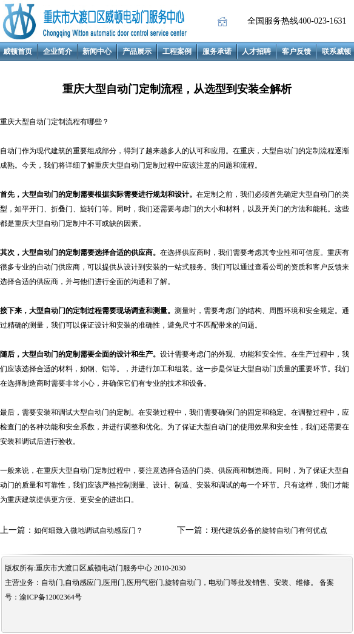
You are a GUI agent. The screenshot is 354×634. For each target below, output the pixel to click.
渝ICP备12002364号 (50, 597)
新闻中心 (97, 51)
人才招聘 (256, 51)
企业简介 (57, 51)
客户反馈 (296, 51)
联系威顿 (336, 51)
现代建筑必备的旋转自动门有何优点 (269, 530)
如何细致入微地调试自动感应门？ (88, 530)
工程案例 (177, 51)
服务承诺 (217, 51)
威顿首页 (17, 51)
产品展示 (137, 51)
